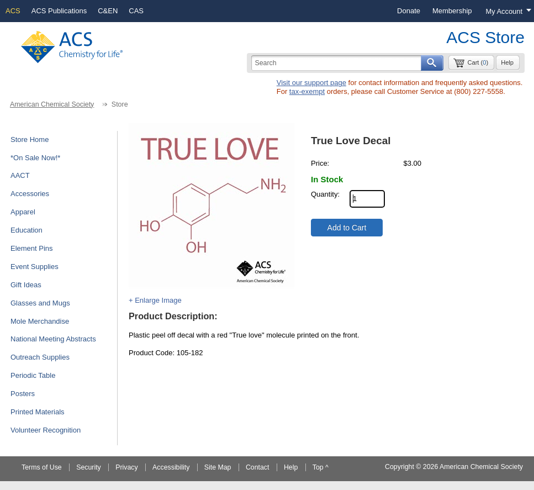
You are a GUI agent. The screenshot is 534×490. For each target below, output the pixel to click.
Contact (257, 467)
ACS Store (485, 37)
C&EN (108, 11)
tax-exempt (307, 91)
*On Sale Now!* (35, 158)
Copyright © (403, 467)
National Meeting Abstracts (53, 339)
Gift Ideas (25, 285)
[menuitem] (408, 11)
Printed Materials (37, 412)
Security (88, 467)
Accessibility (170, 467)
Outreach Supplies (40, 357)
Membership (452, 11)
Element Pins (31, 248)
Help (507, 62)
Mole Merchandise (39, 321)
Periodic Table (32, 375)
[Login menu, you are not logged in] (506, 11)
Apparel (22, 212)
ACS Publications (59, 11)
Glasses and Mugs (40, 303)
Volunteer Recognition (45, 430)
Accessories (29, 193)
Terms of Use (42, 467)
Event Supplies (34, 266)
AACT (20, 175)
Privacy (126, 467)
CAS (136, 11)
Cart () (477, 62)
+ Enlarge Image (155, 300)
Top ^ (321, 467)
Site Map (217, 467)
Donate (408, 11)
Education (26, 230)
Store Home (29, 139)
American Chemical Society (52, 104)
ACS (13, 11)
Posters (22, 393)
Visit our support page (311, 82)
